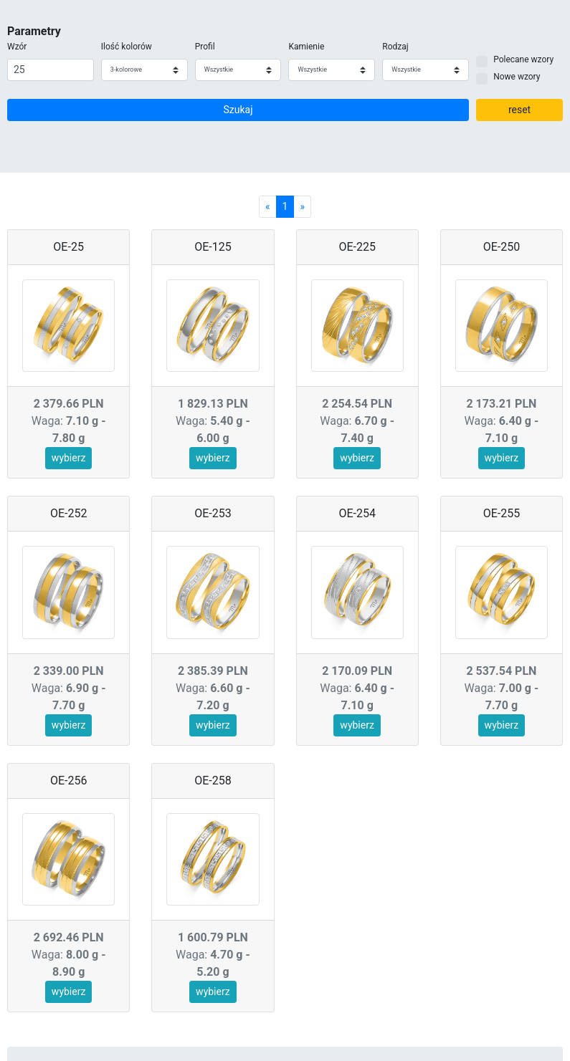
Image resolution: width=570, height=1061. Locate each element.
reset (519, 109)
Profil (205, 47)
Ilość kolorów (126, 47)
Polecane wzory (523, 59)
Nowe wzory (516, 77)
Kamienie (306, 47)
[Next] (302, 207)
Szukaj (238, 109)
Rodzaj (395, 47)
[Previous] (268, 207)
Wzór (17, 47)
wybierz (69, 458)
